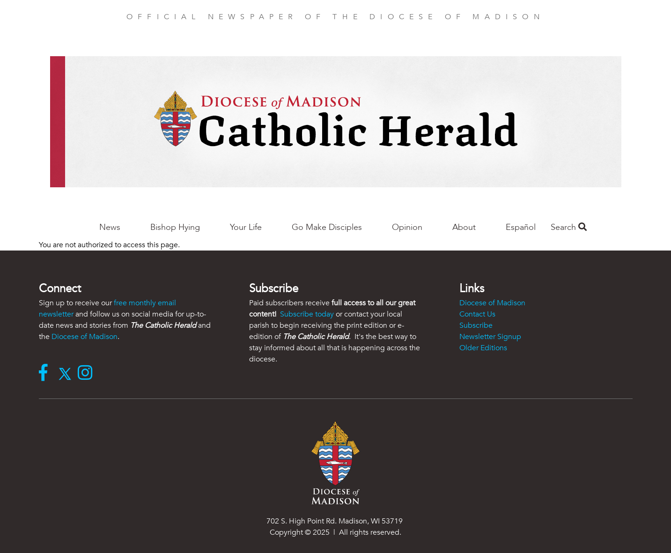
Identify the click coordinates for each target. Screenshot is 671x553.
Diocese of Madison (85, 337)
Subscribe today (307, 314)
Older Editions (483, 348)
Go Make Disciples (327, 227)
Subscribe (476, 325)
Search (569, 227)
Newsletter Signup (490, 337)
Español (521, 227)
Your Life (246, 227)
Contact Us (477, 314)
